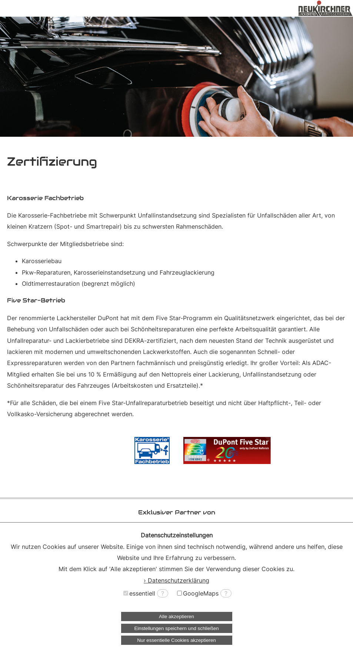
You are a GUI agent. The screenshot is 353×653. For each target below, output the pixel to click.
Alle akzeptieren (176, 616)
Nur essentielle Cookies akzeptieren (176, 640)
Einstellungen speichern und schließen (176, 628)
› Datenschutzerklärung (176, 580)
